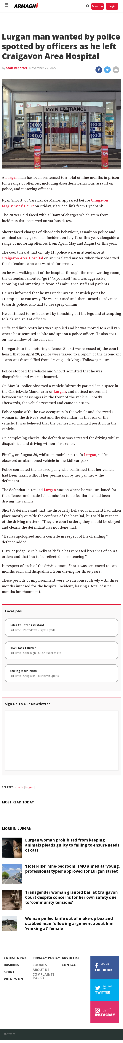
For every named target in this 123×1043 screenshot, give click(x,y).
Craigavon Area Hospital (22, 258)
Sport (9, 972)
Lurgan (11, 177)
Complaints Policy (44, 976)
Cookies (40, 965)
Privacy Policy (46, 958)
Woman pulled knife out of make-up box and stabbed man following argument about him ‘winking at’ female (69, 923)
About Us (41, 970)
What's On (13, 979)
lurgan (29, 787)
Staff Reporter (16, 68)
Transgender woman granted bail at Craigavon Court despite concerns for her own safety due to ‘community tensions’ (71, 897)
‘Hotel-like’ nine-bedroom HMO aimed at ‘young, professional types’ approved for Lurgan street (72, 869)
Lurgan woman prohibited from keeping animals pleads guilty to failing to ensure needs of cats (72, 845)
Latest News (15, 958)
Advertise (70, 958)
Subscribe (97, 6)
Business (11, 965)
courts (19, 787)
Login (112, 6)
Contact (70, 965)
